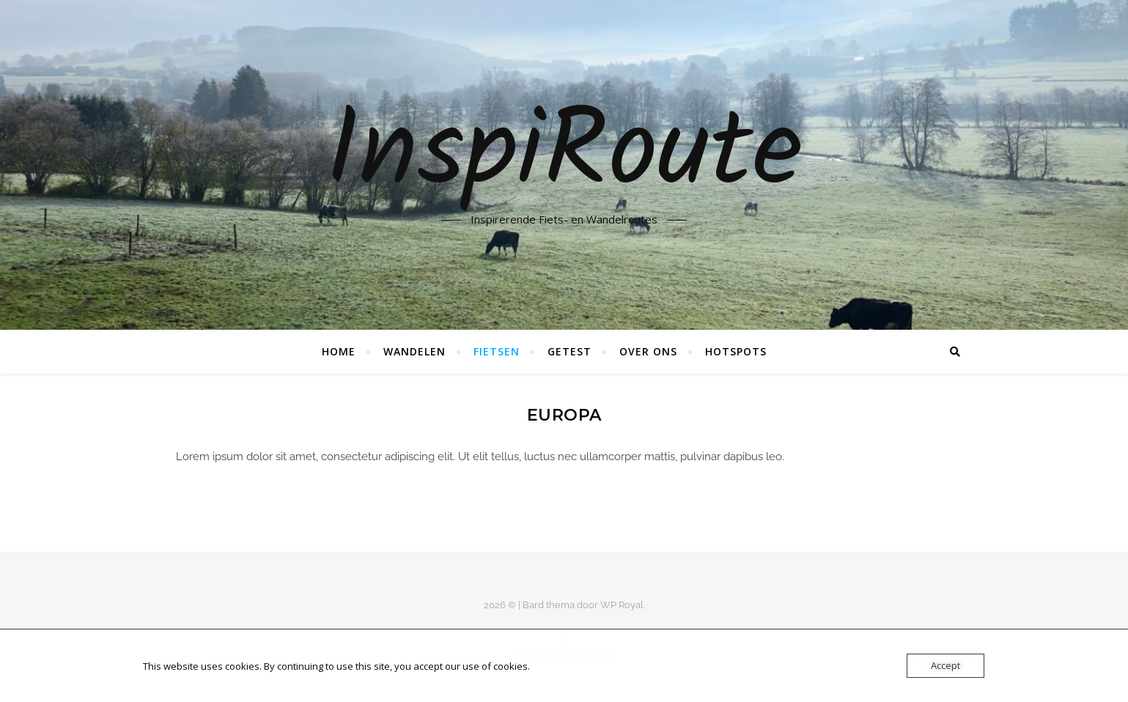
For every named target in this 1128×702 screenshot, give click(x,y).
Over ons (648, 351)
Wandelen (414, 351)
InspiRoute (564, 155)
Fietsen (496, 351)
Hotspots (736, 351)
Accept (945, 665)
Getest (569, 351)
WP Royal (622, 604)
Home (338, 351)
